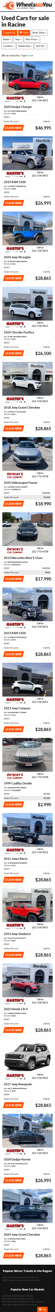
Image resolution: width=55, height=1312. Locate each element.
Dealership (25, 46)
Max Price (32, 39)
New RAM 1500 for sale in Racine (17, 1296)
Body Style (39, 32)
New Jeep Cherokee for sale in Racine (19, 1304)
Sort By (41, 46)
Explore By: (9, 32)
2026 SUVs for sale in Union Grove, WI (20, 1277)
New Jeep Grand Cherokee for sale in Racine (23, 1302)
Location (8, 46)
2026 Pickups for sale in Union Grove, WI (21, 1280)
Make (7, 39)
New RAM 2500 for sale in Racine (17, 1299)
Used (24, 32)
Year (18, 39)
